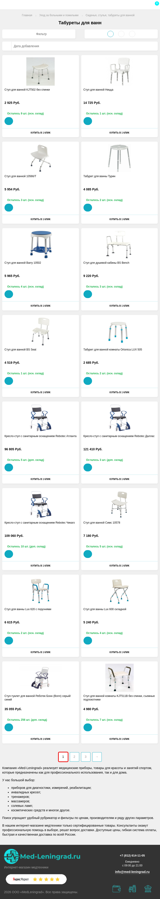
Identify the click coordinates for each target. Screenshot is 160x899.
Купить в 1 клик (40, 133)
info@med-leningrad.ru (132, 872)
